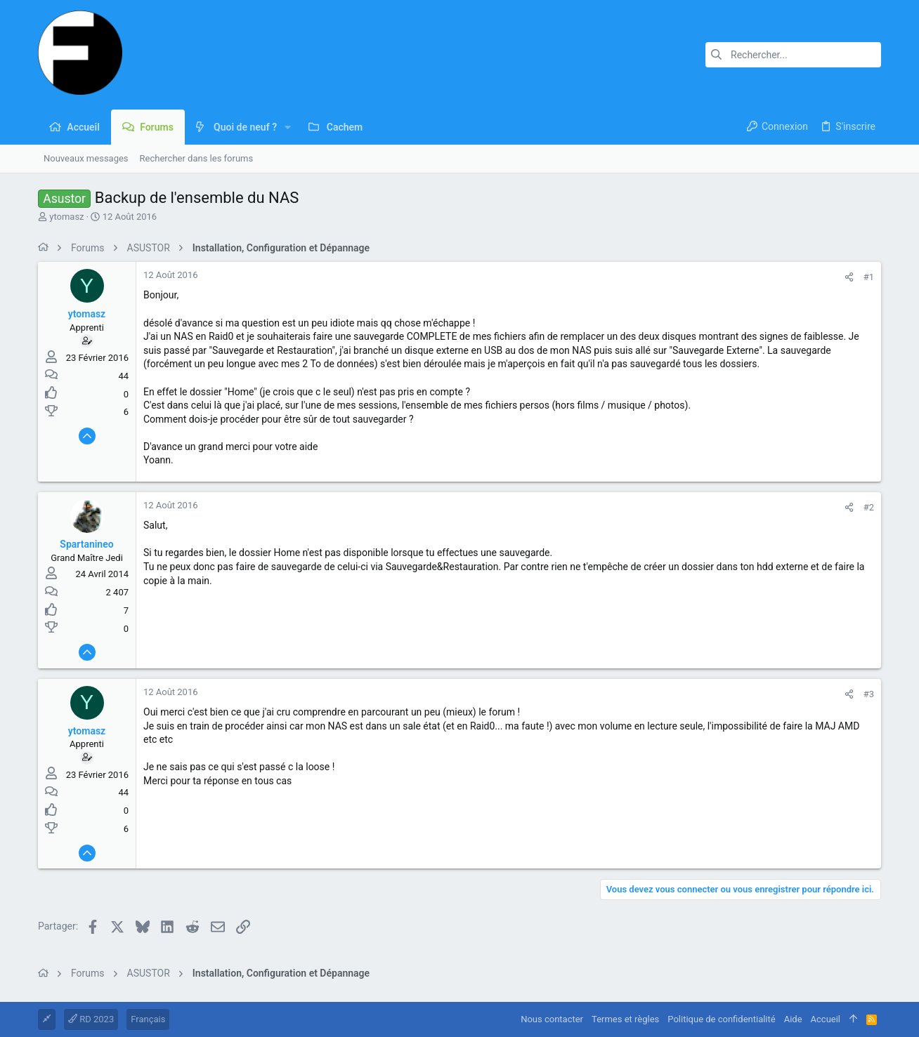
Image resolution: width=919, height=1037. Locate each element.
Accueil (825, 1019)
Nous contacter (552, 1019)
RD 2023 (91, 1019)
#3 (868, 694)
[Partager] (849, 277)
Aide (793, 1019)
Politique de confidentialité (721, 1019)
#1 (868, 277)
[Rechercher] (793, 54)
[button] (287, 127)
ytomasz (66, 216)
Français (148, 1019)
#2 (868, 507)
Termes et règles (625, 1019)
